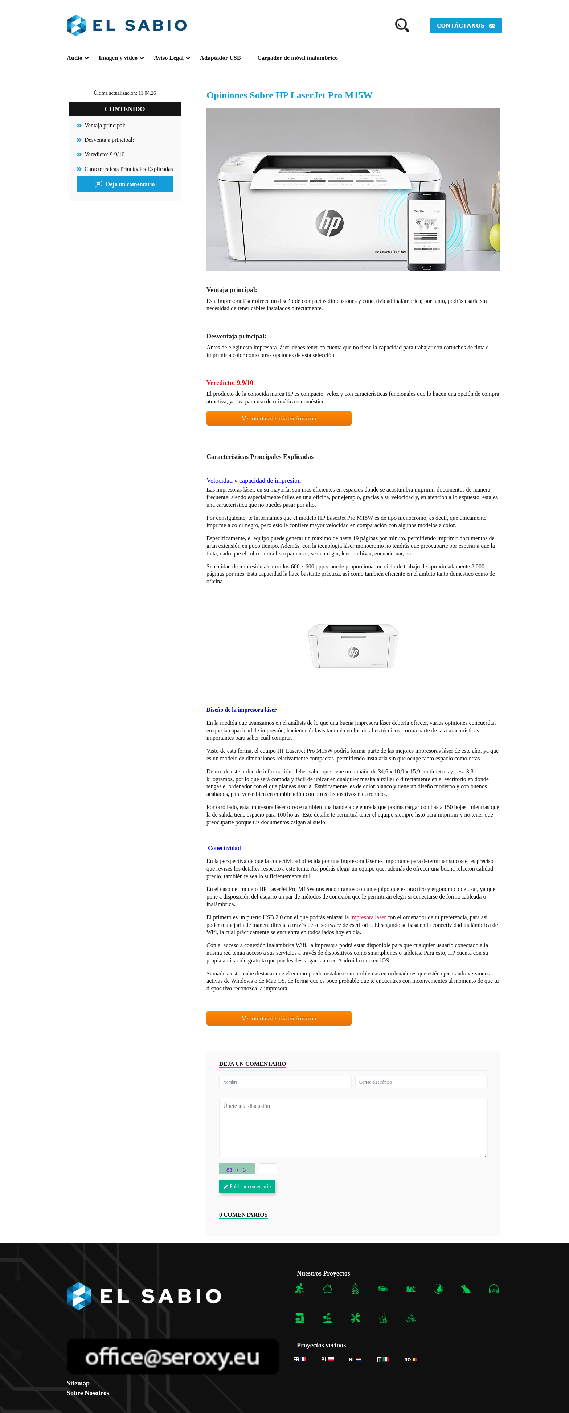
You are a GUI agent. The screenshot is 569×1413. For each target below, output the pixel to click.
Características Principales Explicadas (129, 169)
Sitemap (78, 1383)
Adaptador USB (220, 57)
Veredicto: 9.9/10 (104, 154)
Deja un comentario (125, 184)
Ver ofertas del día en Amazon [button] (279, 418)
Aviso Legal (172, 57)
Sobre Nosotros (88, 1393)
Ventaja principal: (105, 125)
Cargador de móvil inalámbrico (297, 57)
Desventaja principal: (109, 140)
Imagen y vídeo (121, 57)
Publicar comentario (247, 1186)
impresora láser (368, 917)
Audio (78, 57)
